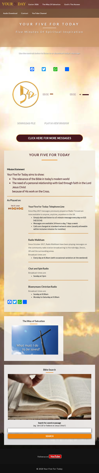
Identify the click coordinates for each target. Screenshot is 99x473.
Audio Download (10, 13)
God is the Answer (72, 4)
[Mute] (80, 94)
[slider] (51, 94)
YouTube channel (39, 13)
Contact (24, 13)
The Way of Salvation (51, 4)
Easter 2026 (33, 4)
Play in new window (56, 123)
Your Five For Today (14, 4)
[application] (49, 93)
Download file (26, 123)
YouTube (55, 456)
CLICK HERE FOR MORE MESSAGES (49, 138)
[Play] (25, 94)
